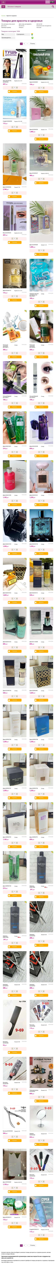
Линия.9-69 (44, 934)
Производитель (6, 37)
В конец (32, 43)
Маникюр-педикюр (6, 27)
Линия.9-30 (44, 1090)
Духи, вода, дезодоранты (25, 24)
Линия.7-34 (44, 129)
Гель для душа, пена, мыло (8, 24)
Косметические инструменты (44, 25)
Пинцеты (21, 27)
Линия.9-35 (17, 1217)
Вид (3, 34)
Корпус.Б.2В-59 (45, 173)
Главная (3, 15)
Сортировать (20, 34)
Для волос (4, 25)
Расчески (39, 27)
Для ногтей (39, 24)
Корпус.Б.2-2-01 (18, 80)
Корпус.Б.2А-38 (18, 121)
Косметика (21, 25)
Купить (14, 91)
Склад (42, 293)
